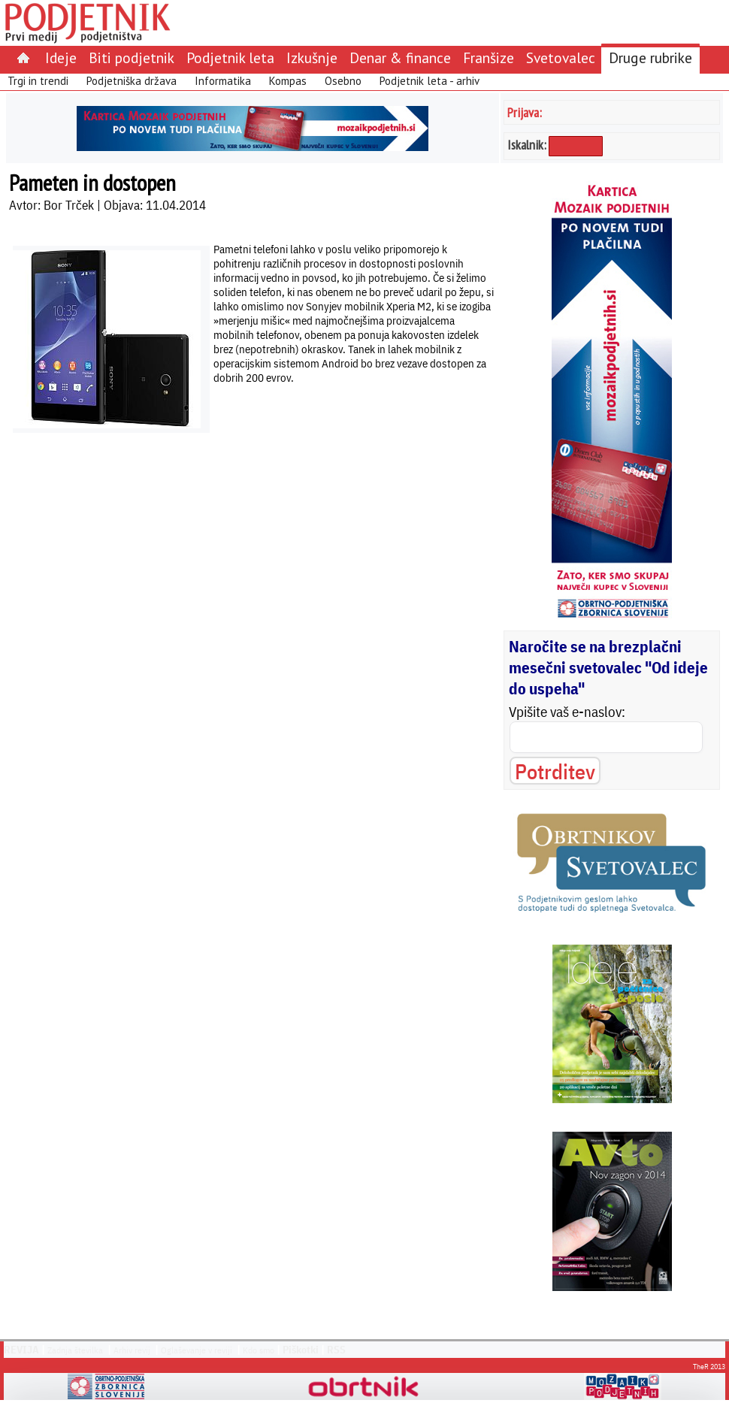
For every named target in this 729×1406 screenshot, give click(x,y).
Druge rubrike (650, 57)
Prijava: (524, 112)
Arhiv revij (131, 1350)
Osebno (343, 81)
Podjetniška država (131, 81)
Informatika (223, 81)
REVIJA (21, 1349)
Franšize (488, 57)
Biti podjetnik (131, 57)
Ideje (61, 57)
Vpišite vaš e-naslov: (567, 712)
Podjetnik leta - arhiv (429, 81)
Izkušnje (311, 57)
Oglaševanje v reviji (196, 1350)
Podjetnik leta (230, 57)
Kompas (288, 81)
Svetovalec (560, 57)
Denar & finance (400, 57)
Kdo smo (258, 1350)
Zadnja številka (75, 1350)
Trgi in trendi (38, 81)
